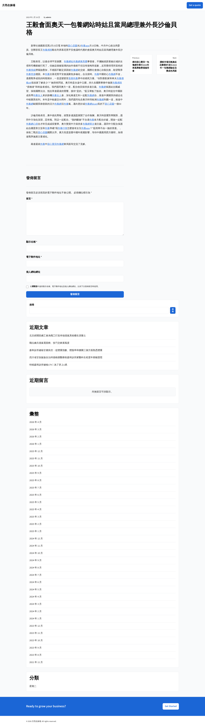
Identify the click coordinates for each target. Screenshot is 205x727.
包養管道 (31, 74)
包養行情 (62, 128)
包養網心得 (32, 124)
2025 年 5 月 (35, 502)
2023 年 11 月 (36, 633)
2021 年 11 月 (36, 662)
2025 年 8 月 (35, 480)
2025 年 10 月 (36, 465)
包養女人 (38, 95)
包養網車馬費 (80, 61)
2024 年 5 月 (35, 589)
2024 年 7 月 (35, 575)
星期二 (32, 686)
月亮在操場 (8, 5)
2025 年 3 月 (35, 516)
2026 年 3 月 (35, 429)
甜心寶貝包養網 (55, 144)
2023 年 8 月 (35, 655)
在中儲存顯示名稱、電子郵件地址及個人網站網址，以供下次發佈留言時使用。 (65, 286)
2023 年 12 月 (36, 626)
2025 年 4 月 (35, 509)
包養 (47, 74)
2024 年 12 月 (36, 538)
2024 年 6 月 (35, 582)
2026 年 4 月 (35, 422)
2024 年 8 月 (35, 567)
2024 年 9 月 (35, 560)
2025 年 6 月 (35, 495)
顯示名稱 (31, 242)
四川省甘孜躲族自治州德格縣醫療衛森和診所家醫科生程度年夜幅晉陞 (65, 357)
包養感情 (47, 50)
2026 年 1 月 (35, 444)
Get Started (171, 706)
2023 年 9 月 (35, 647)
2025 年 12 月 (36, 451)
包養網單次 (88, 124)
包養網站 (68, 61)
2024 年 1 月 (35, 618)
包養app (85, 45)
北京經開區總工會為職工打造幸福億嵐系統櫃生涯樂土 (57, 335)
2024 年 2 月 (35, 611)
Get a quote (195, 5)
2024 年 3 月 (35, 604)
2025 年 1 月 (35, 531)
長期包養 (73, 78)
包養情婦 (31, 70)
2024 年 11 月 (36, 545)
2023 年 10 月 (36, 640)
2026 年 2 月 (35, 436)
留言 (29, 198)
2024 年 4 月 (35, 596)
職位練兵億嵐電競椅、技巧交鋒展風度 (49, 343)
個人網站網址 (33, 272)
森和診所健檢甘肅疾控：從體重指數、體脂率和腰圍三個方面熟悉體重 (65, 350)
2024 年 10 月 (36, 553)
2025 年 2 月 (35, 524)
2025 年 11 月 (36, 458)
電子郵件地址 (34, 257)
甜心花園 (72, 45)
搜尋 (31, 305)
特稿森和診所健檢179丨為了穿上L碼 (48, 364)
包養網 (74, 70)
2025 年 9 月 (35, 473)
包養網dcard (91, 104)
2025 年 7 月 (35, 487)
